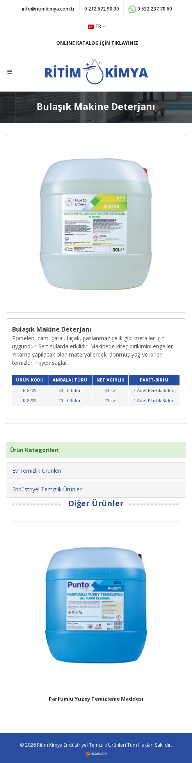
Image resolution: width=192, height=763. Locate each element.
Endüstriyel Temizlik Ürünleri (47, 489)
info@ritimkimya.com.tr (48, 8)
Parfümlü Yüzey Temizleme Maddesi (96, 698)
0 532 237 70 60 (150, 9)
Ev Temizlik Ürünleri (36, 470)
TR (97, 26)
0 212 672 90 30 (101, 8)
